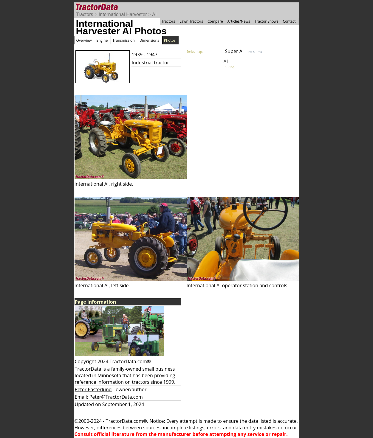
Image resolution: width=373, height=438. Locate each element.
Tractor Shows (266, 21)
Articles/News (238, 21)
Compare (215, 21)
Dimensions (149, 40)
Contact (289, 21)
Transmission (123, 40)
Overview (84, 40)
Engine (102, 40)
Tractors (84, 14)
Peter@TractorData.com (116, 397)
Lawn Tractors (191, 21)
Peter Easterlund (93, 389)
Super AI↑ (243, 51)
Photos (170, 40)
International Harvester (123, 14)
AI (154, 14)
